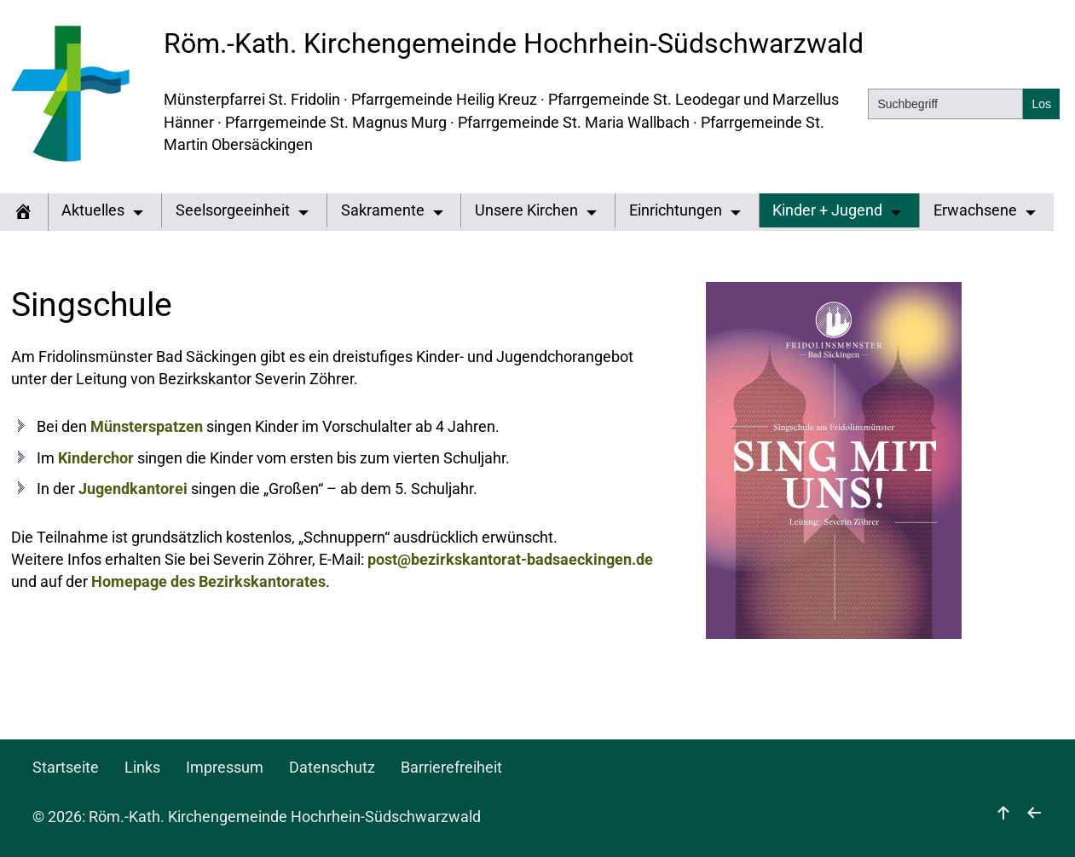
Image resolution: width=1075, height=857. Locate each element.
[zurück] (1034, 816)
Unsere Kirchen (526, 210)
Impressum (224, 767)
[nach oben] (1003, 816)
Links (142, 767)
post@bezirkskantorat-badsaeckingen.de (510, 559)
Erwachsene (975, 210)
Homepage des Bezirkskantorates (208, 581)
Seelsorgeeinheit (233, 210)
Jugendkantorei (133, 489)
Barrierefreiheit (451, 767)
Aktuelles (92, 210)
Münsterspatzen (146, 426)
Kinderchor (96, 458)
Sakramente (383, 210)
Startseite (65, 767)
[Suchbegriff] (945, 104)
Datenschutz (332, 767)
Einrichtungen (675, 210)
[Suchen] (1041, 104)
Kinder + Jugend (827, 210)
